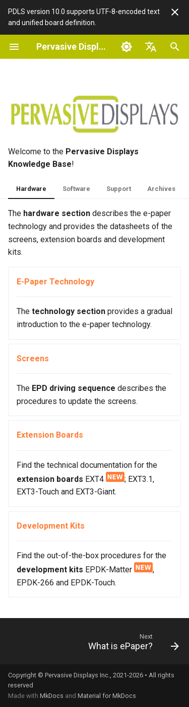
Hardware (31, 188)
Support (118, 188)
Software (76, 188)
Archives (161, 188)
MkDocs (52, 695)
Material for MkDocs (107, 695)
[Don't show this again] (175, 12)
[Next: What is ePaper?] (132, 644)
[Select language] (151, 47)
